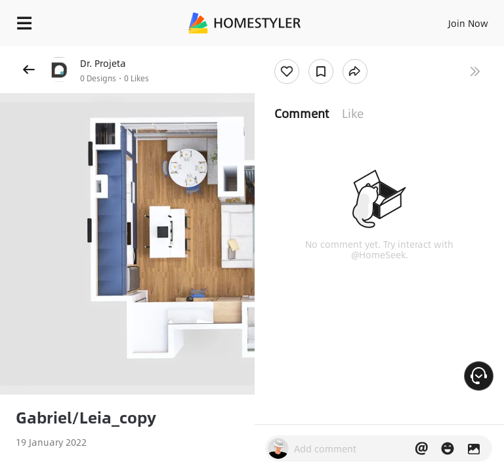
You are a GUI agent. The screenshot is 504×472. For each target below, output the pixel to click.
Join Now (468, 23)
